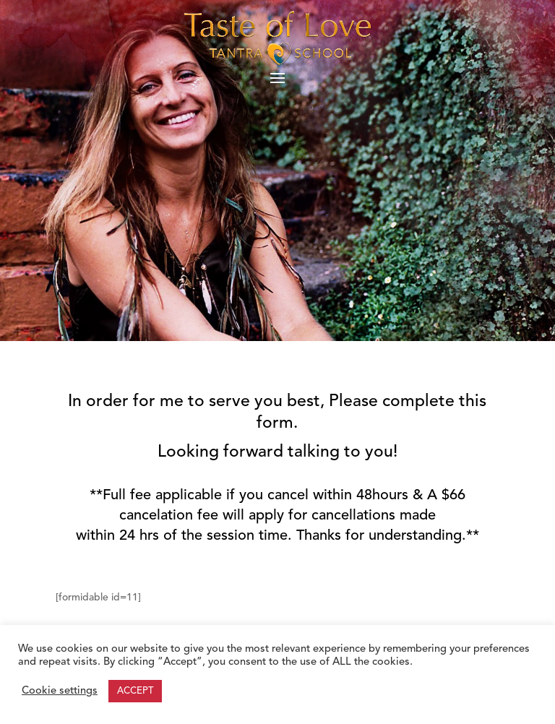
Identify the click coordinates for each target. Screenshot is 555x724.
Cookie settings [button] (60, 691)
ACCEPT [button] (135, 691)
